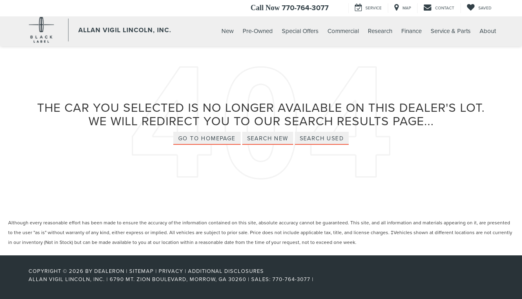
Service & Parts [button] (451, 31)
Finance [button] (411, 31)
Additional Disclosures (226, 271)
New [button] (227, 31)
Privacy (171, 271)
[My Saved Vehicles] (479, 8)
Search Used (322, 138)
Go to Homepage (207, 138)
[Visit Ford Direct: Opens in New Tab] (318, 279)
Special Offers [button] (300, 31)
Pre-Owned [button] (258, 31)
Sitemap (141, 271)
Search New (267, 138)
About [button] (488, 31)
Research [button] (380, 31)
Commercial (343, 31)
